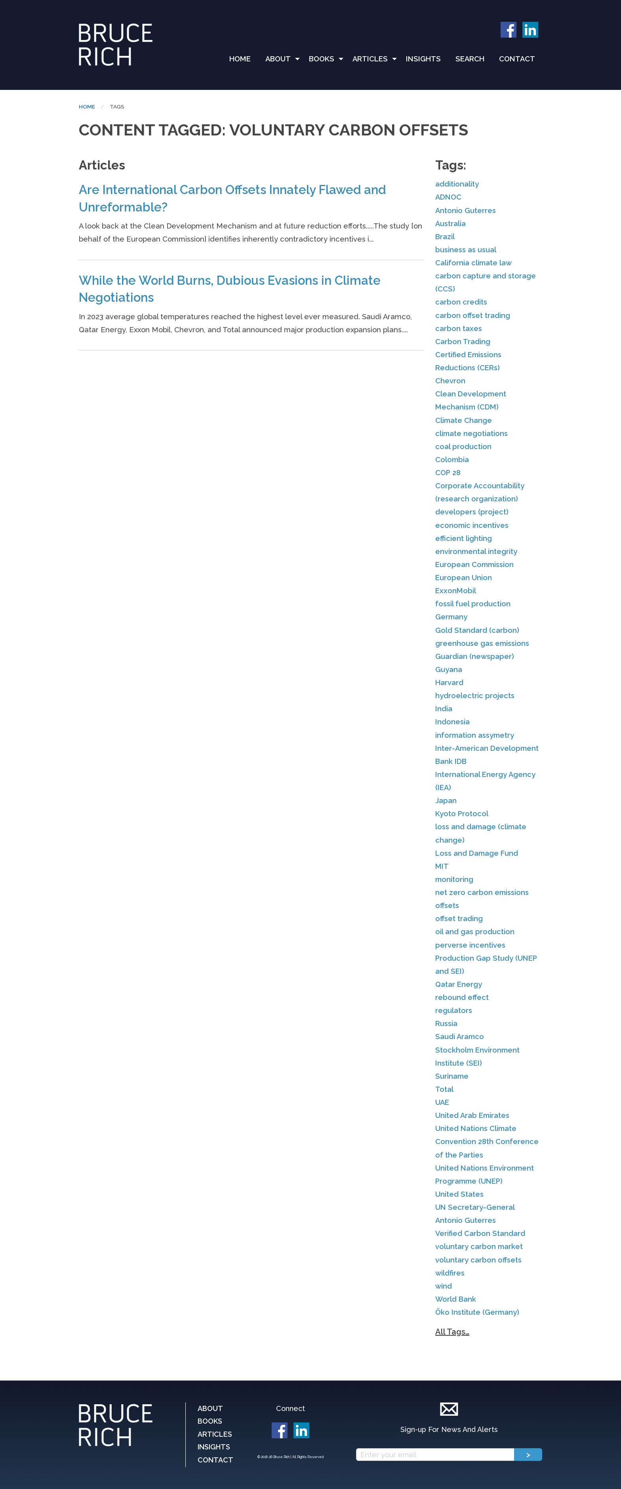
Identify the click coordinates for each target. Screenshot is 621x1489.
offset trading (459, 918)
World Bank (455, 1299)
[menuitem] (243, 59)
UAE (442, 1102)
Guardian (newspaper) (474, 656)
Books (321, 59)
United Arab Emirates (472, 1115)
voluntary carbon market (479, 1246)
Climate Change (463, 420)
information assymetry (474, 735)
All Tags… (452, 1332)
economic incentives (472, 525)
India (443, 709)
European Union (463, 577)
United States (459, 1194)
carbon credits (461, 302)
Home (240, 59)
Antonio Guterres (465, 210)
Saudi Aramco (459, 1036)
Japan (446, 800)
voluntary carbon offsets (478, 1260)
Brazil (445, 236)
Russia (446, 1023)
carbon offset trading (472, 315)
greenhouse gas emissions (482, 643)
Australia (450, 223)
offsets (447, 905)
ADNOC (448, 197)
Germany (451, 617)
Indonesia (452, 722)
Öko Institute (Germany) (477, 1312)
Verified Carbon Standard (480, 1233)
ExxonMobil (455, 590)
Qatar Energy (458, 984)
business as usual (465, 250)
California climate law (473, 263)
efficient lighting (463, 538)
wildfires (450, 1273)
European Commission (474, 564)
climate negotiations (471, 433)
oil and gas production (474, 931)
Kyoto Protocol (461, 813)
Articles (370, 59)
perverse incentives (470, 945)
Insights (423, 59)
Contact (517, 59)
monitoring (454, 879)
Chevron (450, 381)
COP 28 (448, 472)
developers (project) (472, 512)
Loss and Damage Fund (476, 853)
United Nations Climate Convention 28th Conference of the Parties (487, 1141)
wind (443, 1286)
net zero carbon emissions (482, 892)
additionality (457, 184)
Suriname (452, 1076)
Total (444, 1089)
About (278, 59)
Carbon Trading (462, 341)
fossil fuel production (473, 604)
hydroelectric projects (474, 695)
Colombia (452, 459)
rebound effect (462, 997)
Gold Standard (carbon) (477, 630)
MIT (442, 866)
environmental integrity (476, 551)
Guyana (448, 669)
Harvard (449, 682)
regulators (453, 1010)
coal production (463, 446)
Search (469, 59)
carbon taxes (458, 328)
